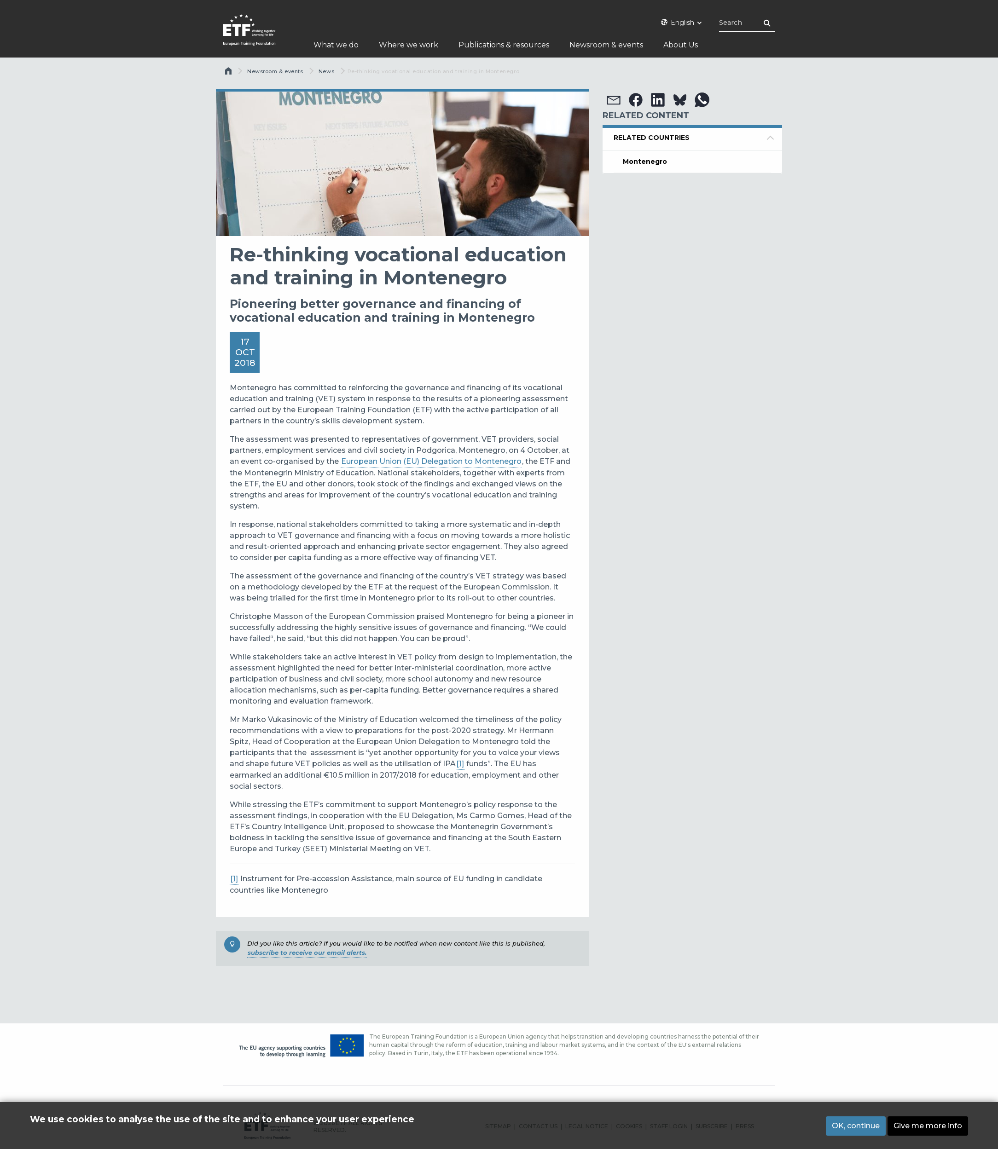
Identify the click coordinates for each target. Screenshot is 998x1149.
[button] (613, 100)
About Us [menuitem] (680, 44)
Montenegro (645, 161)
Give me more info (928, 1127)
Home (229, 73)
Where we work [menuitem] (408, 44)
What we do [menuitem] (336, 44)
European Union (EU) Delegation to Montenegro (431, 461)
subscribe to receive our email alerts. (307, 952)
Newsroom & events (275, 71)
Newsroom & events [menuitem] (606, 44)
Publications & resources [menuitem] (503, 44)
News (326, 71)
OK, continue (856, 1127)
